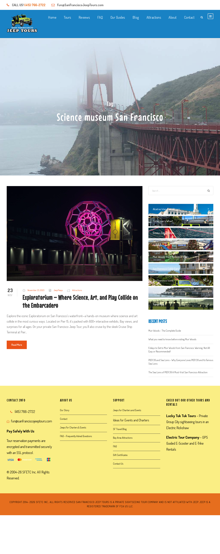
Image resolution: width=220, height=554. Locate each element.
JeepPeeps (58, 290)
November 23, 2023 (36, 290)
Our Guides (117, 17)
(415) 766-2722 (34, 5)
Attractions (153, 17)
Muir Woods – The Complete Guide (164, 330)
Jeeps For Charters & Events (73, 427)
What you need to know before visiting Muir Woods (172, 339)
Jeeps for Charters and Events (127, 410)
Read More (16, 344)
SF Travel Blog (120, 429)
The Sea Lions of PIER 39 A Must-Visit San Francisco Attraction (177, 372)
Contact (189, 17)
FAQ (100, 17)
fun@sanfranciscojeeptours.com (31, 421)
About (173, 17)
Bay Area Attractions (122, 437)
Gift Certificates (120, 454)
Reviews (84, 17)
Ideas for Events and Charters (131, 420)
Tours (67, 17)
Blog (136, 17)
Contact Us (118, 463)
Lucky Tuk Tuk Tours (181, 415)
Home (52, 17)
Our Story (64, 410)
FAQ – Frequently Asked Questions (76, 436)
